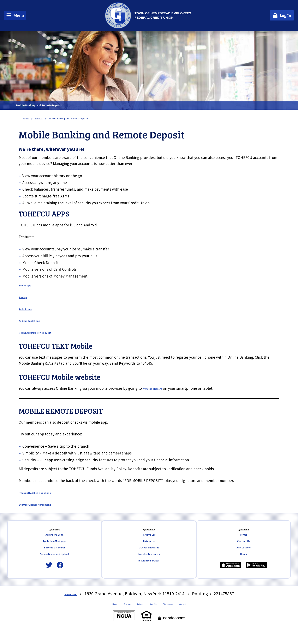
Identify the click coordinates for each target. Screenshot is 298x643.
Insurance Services (149, 573)
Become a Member (54, 556)
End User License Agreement (43, 504)
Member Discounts (149, 564)
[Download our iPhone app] (231, 577)
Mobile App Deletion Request (43, 332)
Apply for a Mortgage (54, 548)
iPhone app (28, 284)
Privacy (135, 617)
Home (28, 118)
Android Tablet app (35, 320)
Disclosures (176, 617)
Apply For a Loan (54, 540)
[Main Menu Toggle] (15, 15)
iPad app (26, 296)
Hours (243, 564)
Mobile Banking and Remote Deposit (74, 102)
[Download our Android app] (256, 577)
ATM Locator (244, 556)
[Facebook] (60, 577)
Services (46, 118)
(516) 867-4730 (70, 605)
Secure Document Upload (54, 564)
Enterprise (149, 548)
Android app (29, 308)
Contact (199, 617)
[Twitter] (49, 577)
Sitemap (116, 617)
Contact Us (243, 548)
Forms (243, 540)
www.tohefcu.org (157, 388)
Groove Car (149, 540)
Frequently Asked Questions (43, 492)
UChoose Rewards (149, 556)
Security (154, 617)
